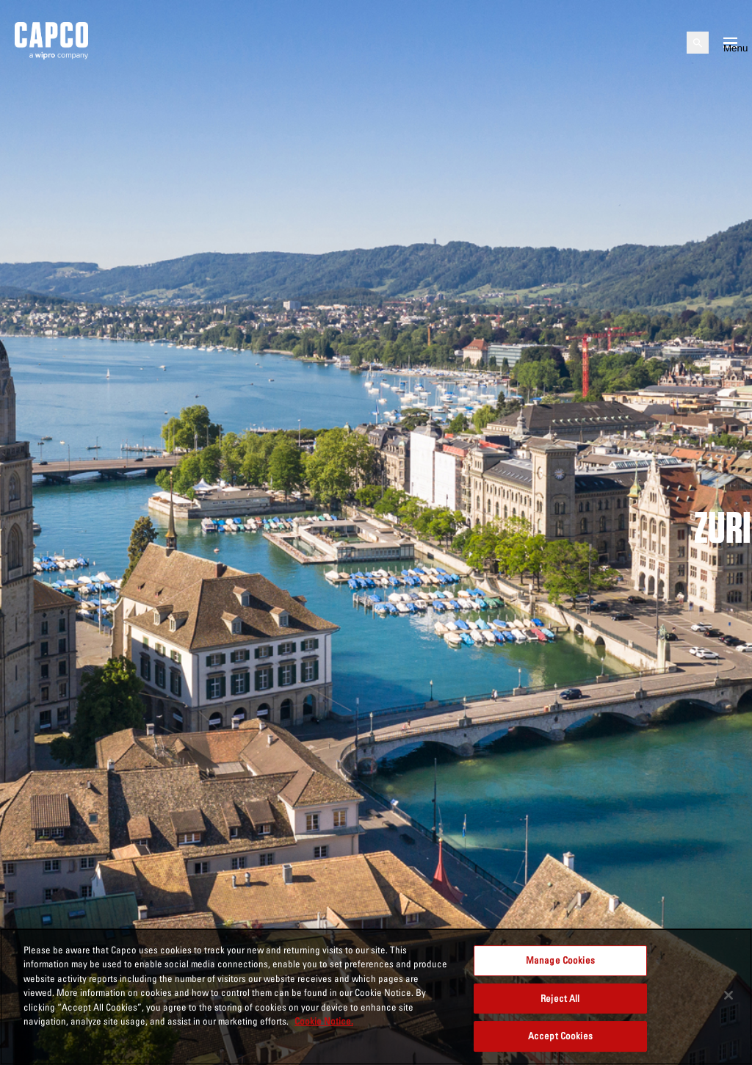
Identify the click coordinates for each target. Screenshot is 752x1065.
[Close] (728, 995)
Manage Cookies (560, 960)
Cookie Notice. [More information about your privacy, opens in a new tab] (323, 1021)
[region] (376, 996)
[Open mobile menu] (730, 42)
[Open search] (698, 43)
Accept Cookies (560, 1035)
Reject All (559, 998)
